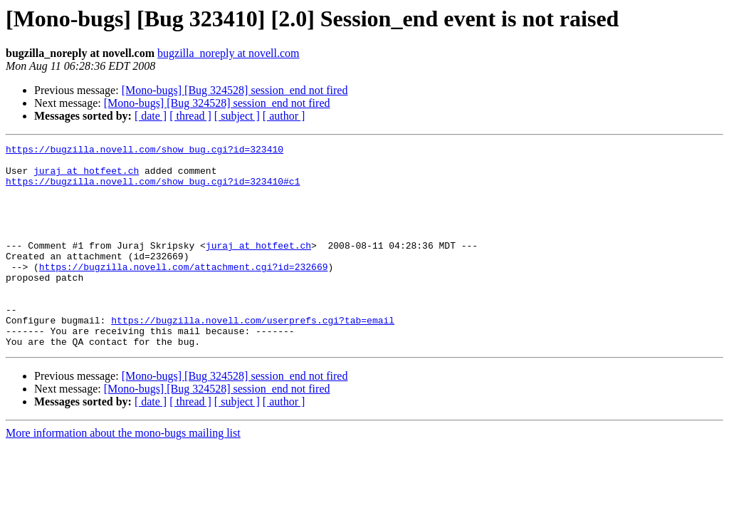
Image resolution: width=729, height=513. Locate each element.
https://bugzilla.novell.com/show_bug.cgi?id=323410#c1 (153, 189)
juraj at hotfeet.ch (86, 176)
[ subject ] (237, 116)
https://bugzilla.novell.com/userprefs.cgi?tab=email (252, 356)
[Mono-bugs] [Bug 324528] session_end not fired (235, 90)
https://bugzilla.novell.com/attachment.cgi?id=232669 (183, 292)
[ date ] (151, 116)
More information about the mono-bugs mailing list (123, 473)
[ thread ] (190, 116)
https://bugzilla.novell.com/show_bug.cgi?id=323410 (144, 151)
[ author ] (284, 116)
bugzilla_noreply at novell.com (228, 53)
